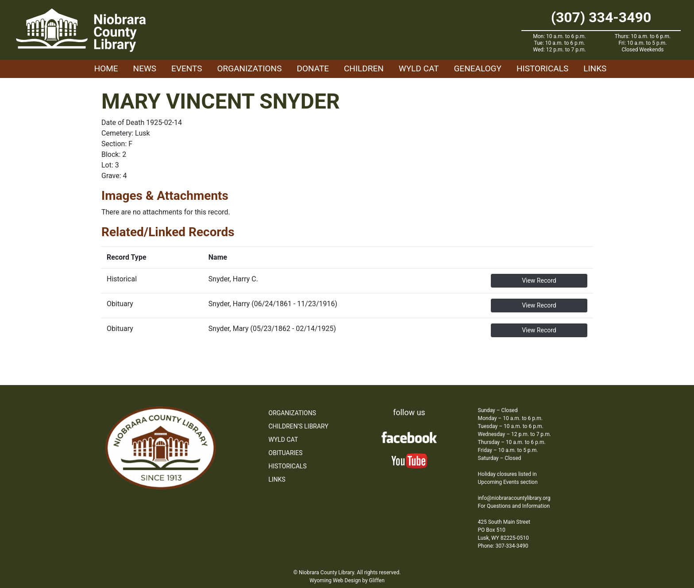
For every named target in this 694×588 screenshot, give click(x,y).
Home (106, 68)
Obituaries (286, 452)
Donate (313, 68)
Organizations (249, 68)
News (145, 68)
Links (594, 68)
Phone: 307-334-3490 (503, 546)
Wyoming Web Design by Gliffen (347, 580)
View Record (539, 280)
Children (364, 68)
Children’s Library (298, 426)
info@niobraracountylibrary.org (514, 498)
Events (186, 68)
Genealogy (477, 68)
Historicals (542, 68)
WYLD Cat (419, 68)
